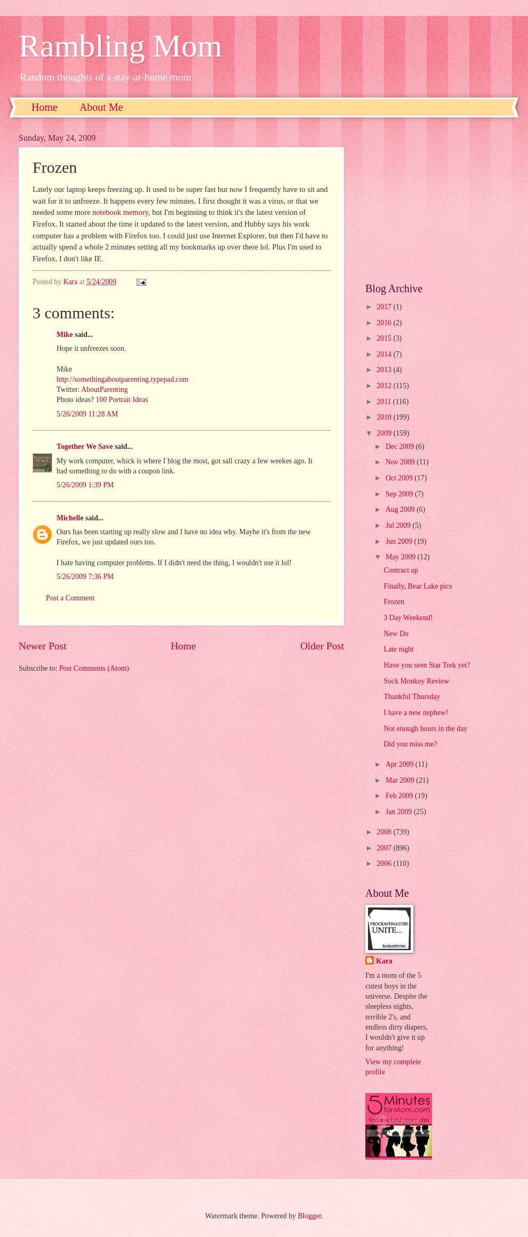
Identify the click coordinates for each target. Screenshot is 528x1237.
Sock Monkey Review (416, 681)
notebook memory (120, 212)
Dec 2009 (401, 447)
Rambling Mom (120, 45)
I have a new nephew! (415, 713)
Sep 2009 (400, 494)
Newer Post (43, 646)
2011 (385, 402)
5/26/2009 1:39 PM (85, 485)
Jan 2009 (400, 812)
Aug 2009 (401, 509)
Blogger (309, 1216)
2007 (385, 848)
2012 (385, 386)
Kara (384, 961)
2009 (385, 433)
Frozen (393, 602)
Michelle (70, 518)
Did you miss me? (410, 744)
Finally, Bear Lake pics (417, 586)
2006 (385, 863)
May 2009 (402, 557)
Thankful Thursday (411, 697)
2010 (385, 417)
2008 (385, 832)
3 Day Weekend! (408, 618)
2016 (385, 323)
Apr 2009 (400, 764)
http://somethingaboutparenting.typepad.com (123, 379)
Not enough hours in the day (425, 729)
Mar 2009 (401, 780)
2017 (385, 307)
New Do (395, 634)
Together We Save (85, 447)
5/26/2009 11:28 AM (87, 414)
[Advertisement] (437, 200)
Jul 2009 (399, 525)
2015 (385, 338)
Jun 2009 (400, 541)
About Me (101, 107)
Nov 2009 (401, 462)
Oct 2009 (400, 478)
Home (44, 107)
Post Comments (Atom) (94, 668)
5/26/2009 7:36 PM (85, 577)
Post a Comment (70, 598)
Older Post (322, 646)
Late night (398, 649)
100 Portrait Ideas (122, 400)
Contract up (400, 570)
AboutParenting (104, 389)
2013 (385, 370)
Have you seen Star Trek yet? (426, 665)
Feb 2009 (400, 796)
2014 (385, 354)
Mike (65, 335)
